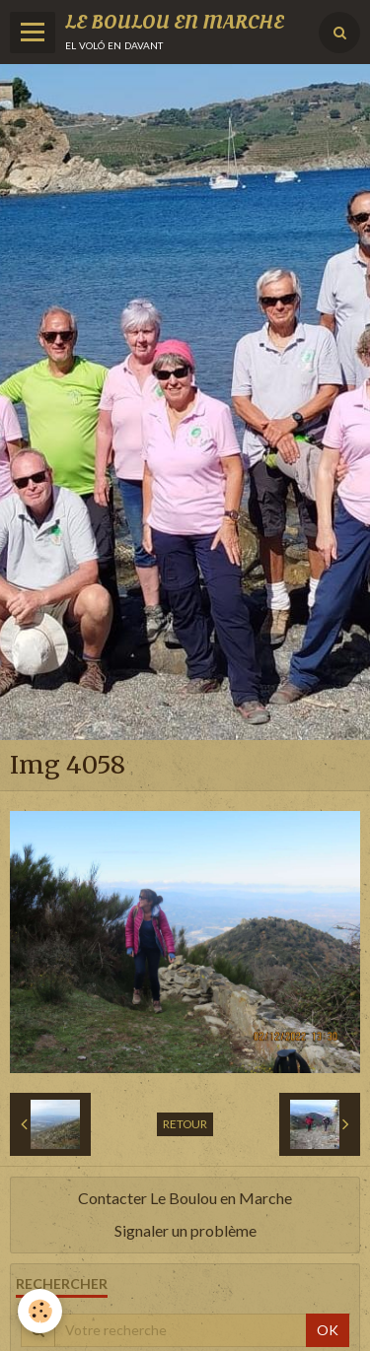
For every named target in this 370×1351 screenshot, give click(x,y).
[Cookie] (40, 1311)
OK (327, 1329)
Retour (185, 1123)
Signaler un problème (185, 1230)
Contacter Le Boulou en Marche (185, 1197)
